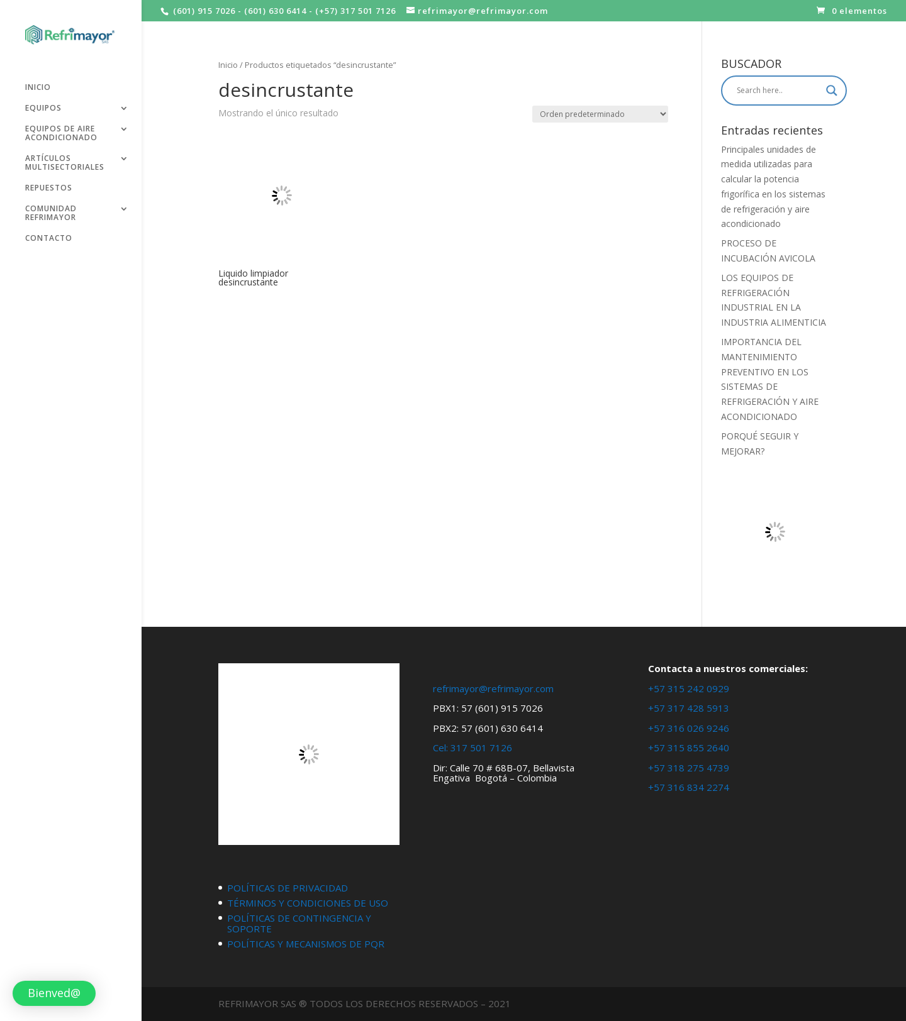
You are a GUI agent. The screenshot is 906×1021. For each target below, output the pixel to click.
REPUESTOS (48, 184)
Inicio (228, 64)
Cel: (440, 747)
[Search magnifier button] (832, 90)
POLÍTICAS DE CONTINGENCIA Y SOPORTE (299, 923)
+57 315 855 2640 (688, 747)
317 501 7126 (481, 747)
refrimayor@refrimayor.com (493, 688)
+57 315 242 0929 (688, 688)
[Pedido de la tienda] (600, 114)
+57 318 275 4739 (688, 767)
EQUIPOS (43, 104)
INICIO (38, 83)
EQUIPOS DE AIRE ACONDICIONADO (61, 129)
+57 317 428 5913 (688, 708)
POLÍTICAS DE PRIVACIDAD (287, 887)
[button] (54, 993)
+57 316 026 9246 (688, 728)
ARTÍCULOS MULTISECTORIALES (64, 159)
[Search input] (778, 90)
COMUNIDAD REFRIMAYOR (51, 209)
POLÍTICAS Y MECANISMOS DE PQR (305, 943)
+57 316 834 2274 (688, 787)
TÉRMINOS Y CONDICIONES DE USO (307, 903)
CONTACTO (48, 234)
